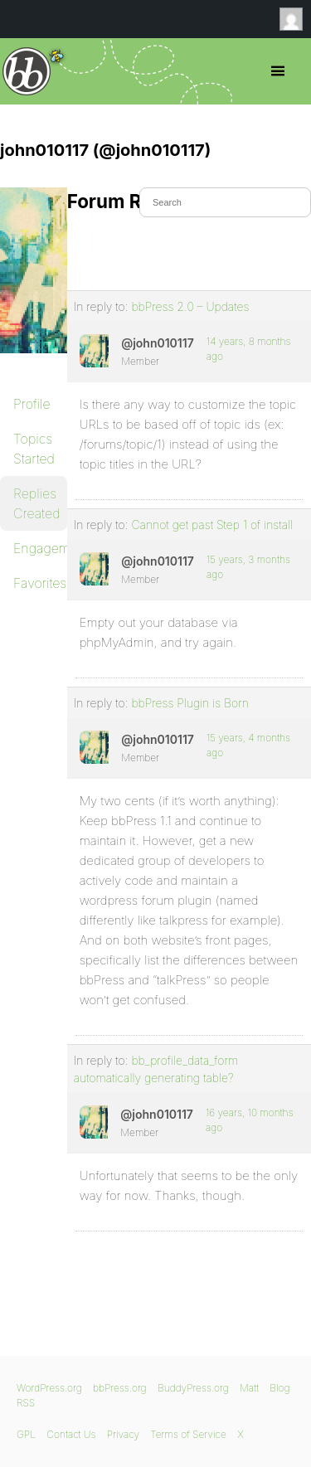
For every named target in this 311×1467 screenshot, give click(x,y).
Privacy (123, 1434)
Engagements (40, 548)
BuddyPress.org (193, 1388)
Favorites (39, 583)
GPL (26, 1434)
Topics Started (34, 448)
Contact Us (70, 1434)
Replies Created (36, 503)
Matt (249, 1388)
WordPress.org (49, 1388)
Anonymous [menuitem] (295, 19)
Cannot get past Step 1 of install (212, 524)
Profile (32, 404)
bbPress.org (27, 71)
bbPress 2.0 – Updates (190, 306)
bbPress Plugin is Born (189, 703)
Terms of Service (188, 1434)
